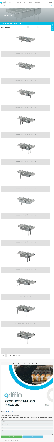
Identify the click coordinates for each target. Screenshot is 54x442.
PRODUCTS (11, 2)
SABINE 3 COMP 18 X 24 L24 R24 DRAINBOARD (25, 135)
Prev (25, 27)
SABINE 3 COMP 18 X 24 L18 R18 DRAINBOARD (25, 162)
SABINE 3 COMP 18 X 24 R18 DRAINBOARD (25, 351)
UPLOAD (11, 436)
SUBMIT (33, 436)
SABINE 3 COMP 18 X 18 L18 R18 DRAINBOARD (25, 216)
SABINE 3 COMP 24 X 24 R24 (25, 297)
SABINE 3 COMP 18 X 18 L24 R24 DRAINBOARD (25, 189)
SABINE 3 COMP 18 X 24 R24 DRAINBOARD (25, 324)
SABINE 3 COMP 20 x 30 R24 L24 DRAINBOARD (25, 108)
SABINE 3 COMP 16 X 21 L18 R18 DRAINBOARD (25, 243)
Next (35, 27)
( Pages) (40, 27)
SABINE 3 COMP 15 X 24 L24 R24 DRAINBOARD (25, 270)
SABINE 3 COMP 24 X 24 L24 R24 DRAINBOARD (25, 54)
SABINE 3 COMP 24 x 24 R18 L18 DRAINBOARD (25, 81)
